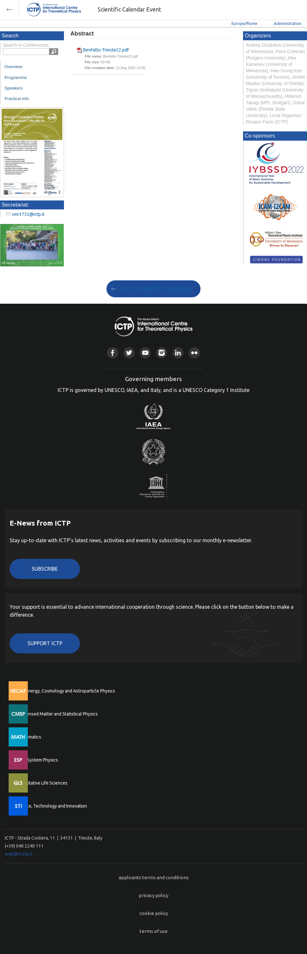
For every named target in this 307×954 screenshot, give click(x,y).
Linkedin (178, 352)
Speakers (13, 88)
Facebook (112, 352)
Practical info (16, 98)
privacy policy (153, 895)
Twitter (129, 352)
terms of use (154, 931)
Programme (15, 77)
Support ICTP (45, 643)
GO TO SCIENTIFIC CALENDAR (156, 289)
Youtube (145, 352)
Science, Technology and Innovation (51, 806)
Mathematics (28, 736)
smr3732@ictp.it (28, 214)
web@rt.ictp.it (19, 853)
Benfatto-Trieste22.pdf (106, 49)
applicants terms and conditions (154, 877)
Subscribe (45, 569)
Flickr (194, 352)
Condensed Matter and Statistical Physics (57, 713)
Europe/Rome (244, 23)
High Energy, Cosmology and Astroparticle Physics (65, 690)
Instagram (161, 352)
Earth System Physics (37, 759)
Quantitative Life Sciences (41, 783)
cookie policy (153, 913)
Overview (13, 66)
